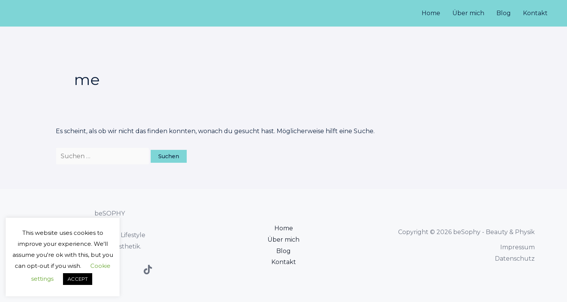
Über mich (468, 13)
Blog (503, 13)
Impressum (517, 247)
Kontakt (535, 13)
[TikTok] (147, 269)
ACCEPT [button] (78, 279)
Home (431, 13)
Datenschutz (515, 258)
